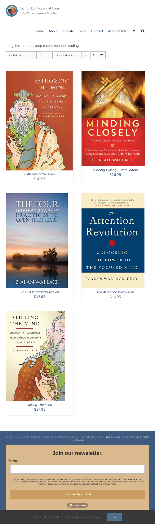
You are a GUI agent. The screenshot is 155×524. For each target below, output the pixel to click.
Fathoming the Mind (39, 174)
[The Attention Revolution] (113, 195)
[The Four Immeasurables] (37, 195)
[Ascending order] (49, 55)
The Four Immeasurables (40, 292)
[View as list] (101, 55)
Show (66, 55)
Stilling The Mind (39, 405)
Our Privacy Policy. (108, 484)
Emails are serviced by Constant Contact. (79, 484)
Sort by (14, 55)
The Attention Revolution (115, 292)
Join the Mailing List (77, 494)
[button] (142, 31)
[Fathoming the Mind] (39, 73)
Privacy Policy (112, 436)
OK (115, 517)
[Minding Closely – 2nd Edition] (113, 73)
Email (14, 461)
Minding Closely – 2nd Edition (115, 170)
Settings (95, 516)
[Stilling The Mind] (35, 313)
